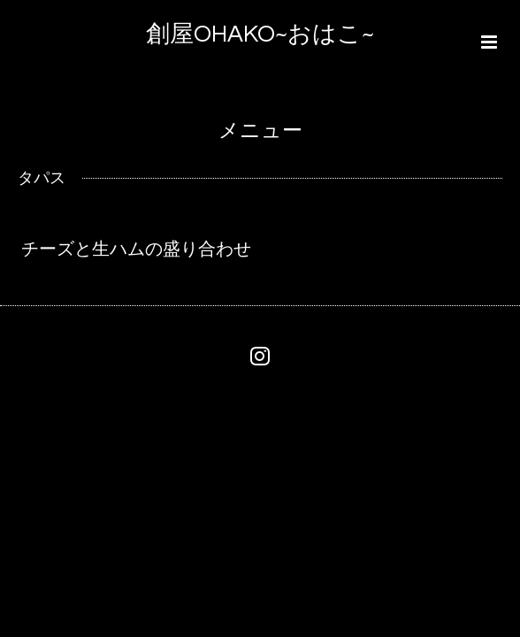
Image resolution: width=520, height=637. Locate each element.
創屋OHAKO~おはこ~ (260, 34)
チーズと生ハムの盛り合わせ (136, 249)
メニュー (260, 131)
